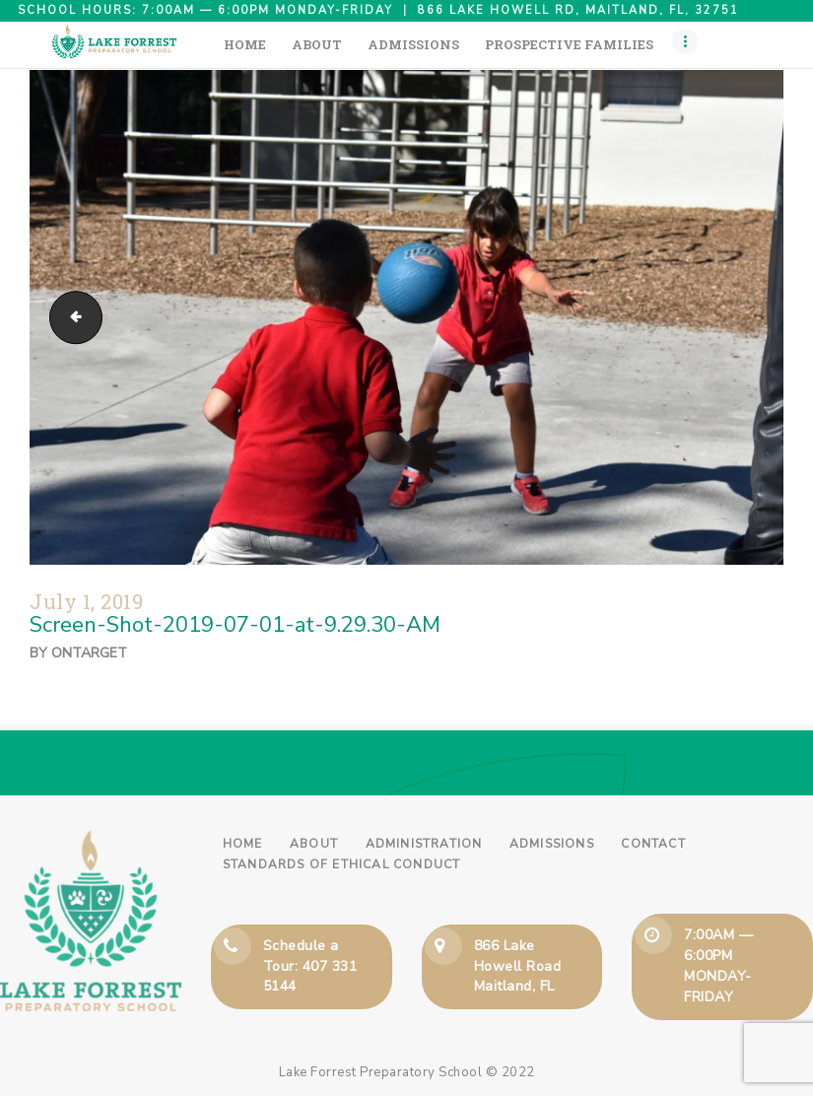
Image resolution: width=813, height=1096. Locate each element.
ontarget (89, 653)
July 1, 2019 (86, 601)
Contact (653, 844)
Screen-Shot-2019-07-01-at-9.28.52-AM (70, 317)
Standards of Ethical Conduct (342, 864)
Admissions (551, 844)
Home (243, 844)
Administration (424, 844)
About (314, 844)
